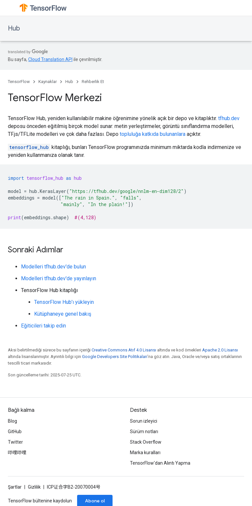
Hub (14, 28)
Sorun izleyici (143, 421)
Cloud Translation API (50, 59)
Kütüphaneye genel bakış (62, 314)
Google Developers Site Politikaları (114, 356)
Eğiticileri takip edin (43, 326)
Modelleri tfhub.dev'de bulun (53, 267)
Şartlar (15, 487)
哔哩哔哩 (17, 452)
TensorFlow (19, 81)
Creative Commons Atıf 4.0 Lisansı (124, 350)
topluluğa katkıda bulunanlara (152, 134)
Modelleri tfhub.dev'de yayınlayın (58, 278)
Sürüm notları (144, 431)
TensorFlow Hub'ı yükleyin (64, 302)
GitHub (15, 431)
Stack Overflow (145, 442)
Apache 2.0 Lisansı (220, 350)
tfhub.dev (229, 118)
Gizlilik (34, 487)
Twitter (15, 442)
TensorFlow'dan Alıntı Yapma (160, 463)
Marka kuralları (145, 452)
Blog (12, 421)
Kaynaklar (47, 81)
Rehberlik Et (93, 81)
